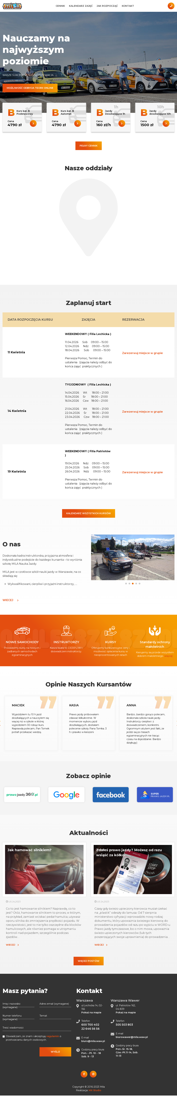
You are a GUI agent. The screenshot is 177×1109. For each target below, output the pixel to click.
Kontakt (128, 5)
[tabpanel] (133, 558)
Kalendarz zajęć (81, 5)
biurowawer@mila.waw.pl (132, 1037)
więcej (168, 655)
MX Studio (95, 1090)
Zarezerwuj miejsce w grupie (142, 353)
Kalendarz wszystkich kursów (88, 513)
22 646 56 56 (90, 1028)
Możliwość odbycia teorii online (30, 87)
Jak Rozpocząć (107, 5)
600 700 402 (90, 1024)
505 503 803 (124, 1024)
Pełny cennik (89, 145)
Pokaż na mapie (91, 1012)
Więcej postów (88, 960)
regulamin (52, 1036)
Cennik (60, 5)
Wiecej (11, 600)
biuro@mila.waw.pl (93, 1041)
